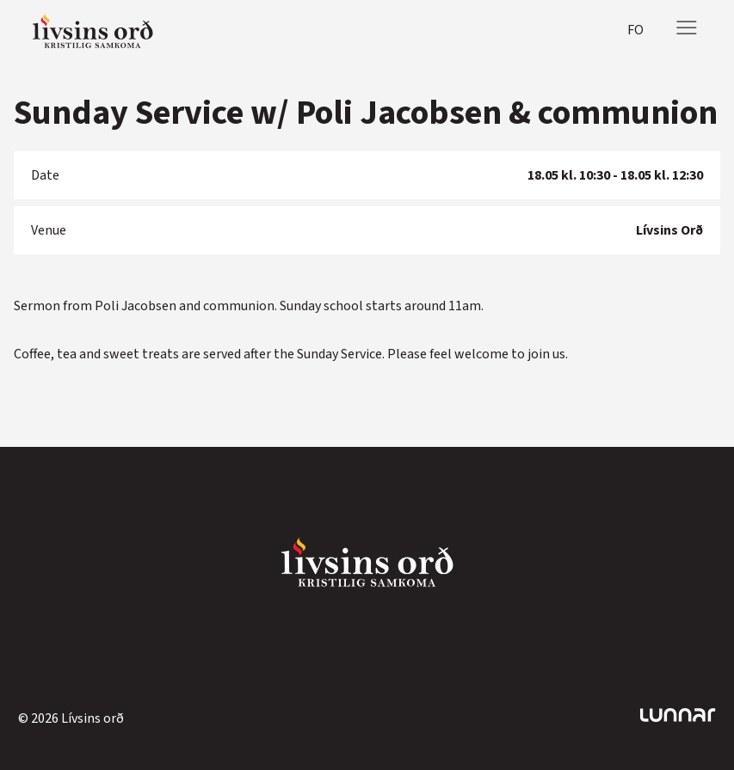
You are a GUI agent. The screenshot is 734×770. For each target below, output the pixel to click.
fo (635, 30)
